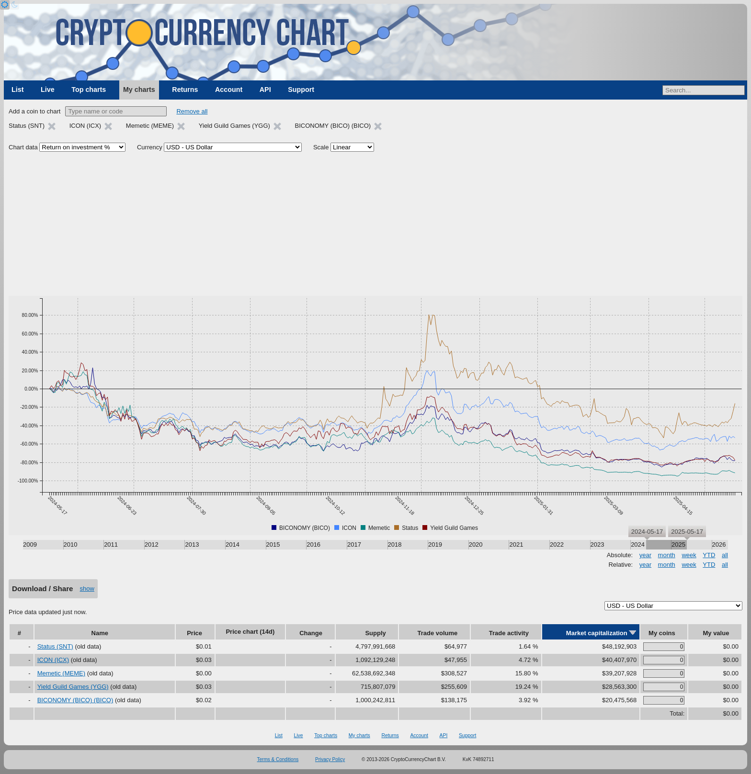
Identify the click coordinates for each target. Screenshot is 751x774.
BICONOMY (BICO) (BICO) (75, 700)
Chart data (23, 147)
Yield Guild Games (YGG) (73, 686)
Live (48, 89)
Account (228, 89)
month (666, 555)
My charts (139, 89)
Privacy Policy (330, 759)
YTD (709, 555)
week (689, 555)
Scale (321, 147)
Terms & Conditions (278, 759)
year (645, 555)
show (87, 588)
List (17, 89)
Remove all (191, 111)
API (265, 89)
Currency (149, 147)
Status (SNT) (55, 646)
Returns (185, 89)
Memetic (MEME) (61, 673)
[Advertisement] (375, 224)
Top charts (88, 89)
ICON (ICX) (53, 659)
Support (301, 89)
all (725, 555)
